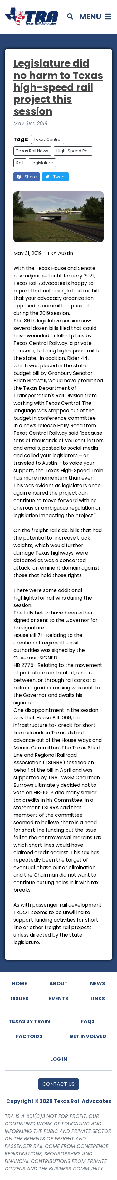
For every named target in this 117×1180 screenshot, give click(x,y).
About (58, 983)
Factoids (29, 1036)
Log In (58, 1059)
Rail (19, 162)
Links (97, 998)
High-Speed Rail (73, 151)
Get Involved (87, 1036)
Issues (19, 998)
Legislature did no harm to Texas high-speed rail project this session (58, 87)
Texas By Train (29, 1021)
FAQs (88, 1021)
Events (58, 998)
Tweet (55, 176)
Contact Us (58, 1084)
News (97, 983)
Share (26, 176)
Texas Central (47, 139)
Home (19, 983)
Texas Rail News (32, 151)
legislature (42, 162)
